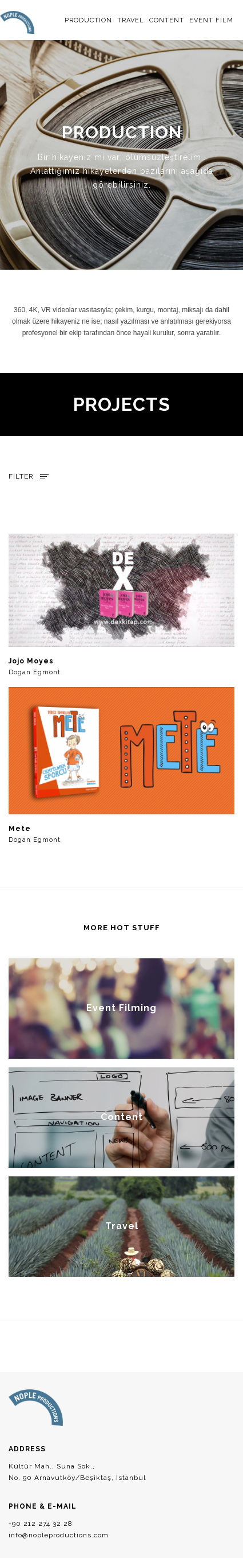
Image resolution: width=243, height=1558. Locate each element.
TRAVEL (130, 20)
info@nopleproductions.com (59, 1535)
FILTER (21, 476)
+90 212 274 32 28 (41, 1524)
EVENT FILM (211, 20)
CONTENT (166, 20)
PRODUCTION (88, 20)
